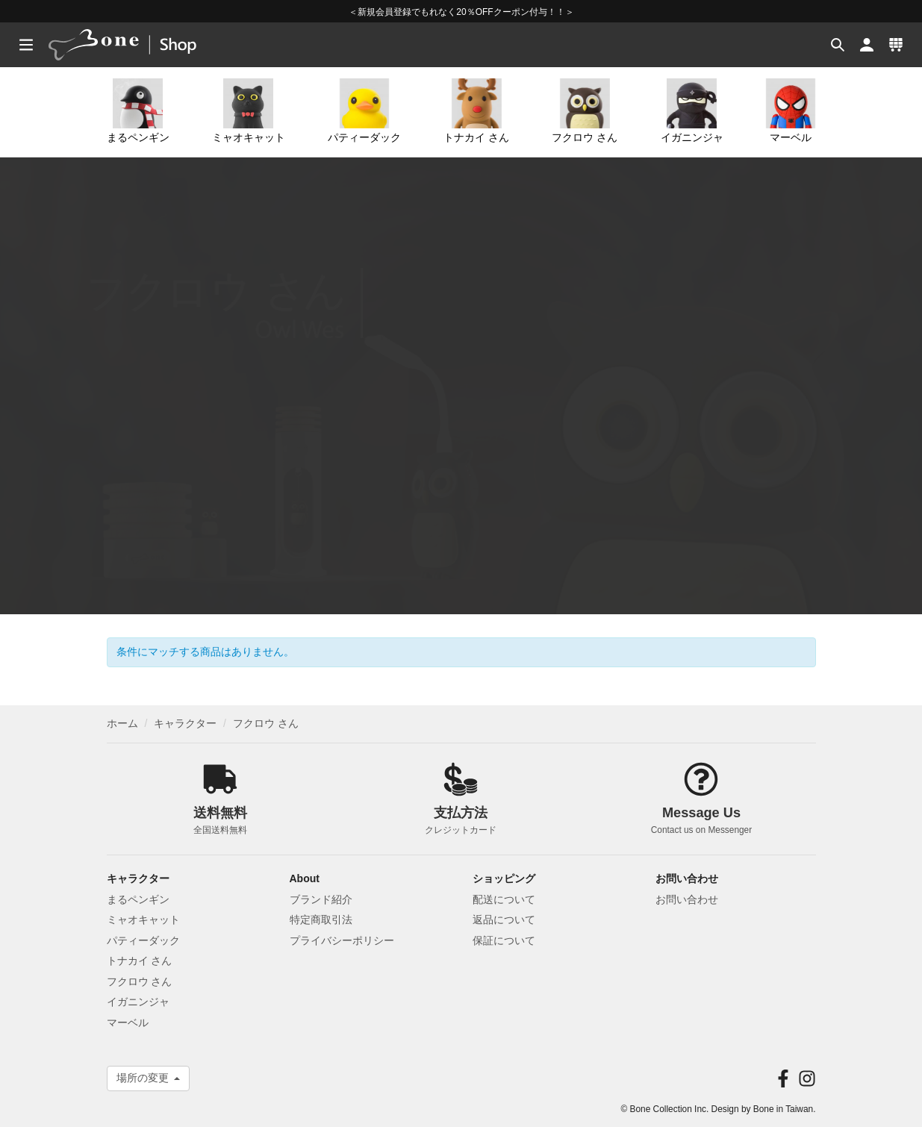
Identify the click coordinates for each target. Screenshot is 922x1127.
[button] (836, 44)
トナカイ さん (476, 110)
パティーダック (364, 110)
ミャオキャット (248, 110)
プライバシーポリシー (342, 940)
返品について (504, 919)
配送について (504, 899)
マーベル (791, 110)
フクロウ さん (584, 110)
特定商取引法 (321, 919)
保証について (504, 940)
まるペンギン (138, 110)
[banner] (140, 44)
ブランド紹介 (321, 899)
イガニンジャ (692, 110)
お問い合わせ (686, 899)
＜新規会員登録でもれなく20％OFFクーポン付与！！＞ (461, 12)
